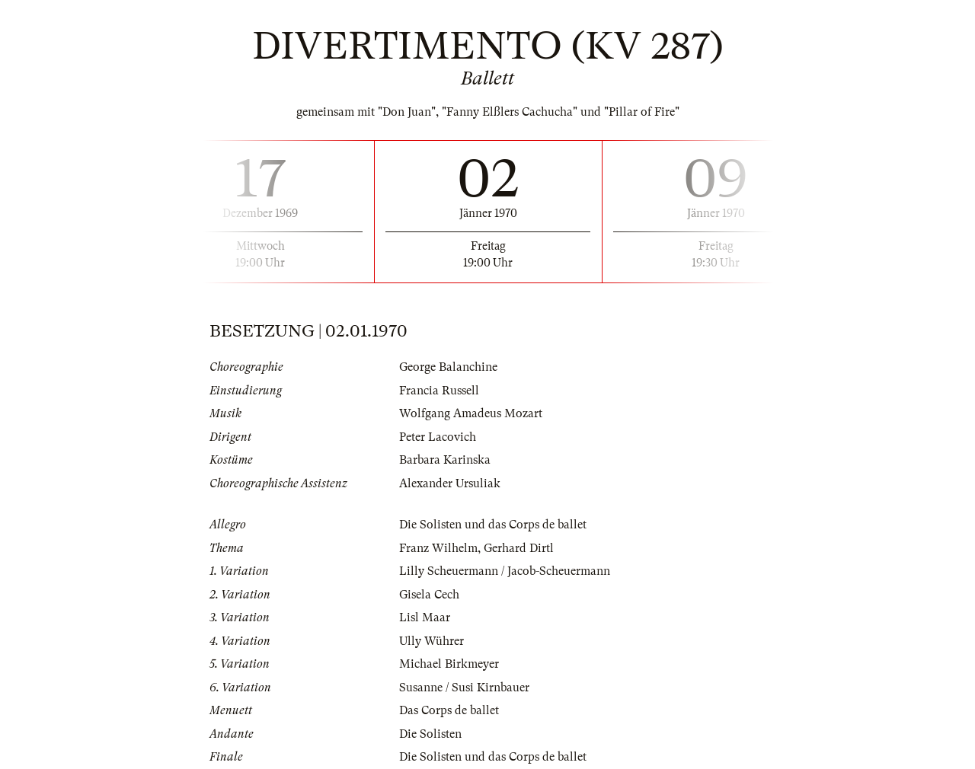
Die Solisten (430, 734)
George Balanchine (448, 367)
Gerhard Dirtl (519, 548)
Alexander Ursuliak (449, 483)
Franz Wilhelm (438, 548)
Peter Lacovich (437, 437)
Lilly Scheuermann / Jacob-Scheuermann (504, 571)
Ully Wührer (431, 641)
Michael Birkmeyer (449, 664)
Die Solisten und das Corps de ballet (493, 524)
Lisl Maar (424, 617)
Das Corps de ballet (449, 710)
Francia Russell (439, 390)
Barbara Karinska (445, 460)
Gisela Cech (429, 594)
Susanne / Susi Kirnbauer (464, 687)
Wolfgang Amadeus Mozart (470, 413)
